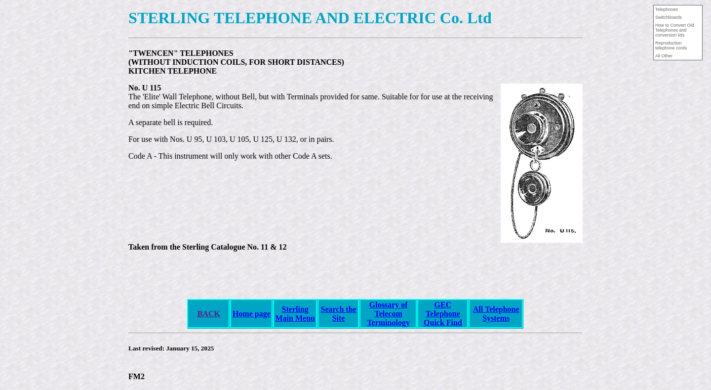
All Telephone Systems (496, 313)
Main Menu (295, 318)
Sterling (295, 309)
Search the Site (338, 313)
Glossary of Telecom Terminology (388, 314)
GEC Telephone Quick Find (443, 314)
